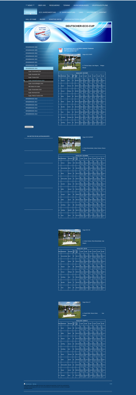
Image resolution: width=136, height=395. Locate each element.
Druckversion (28, 384)
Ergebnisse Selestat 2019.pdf (71, 49)
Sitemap (34, 384)
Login (111, 383)
